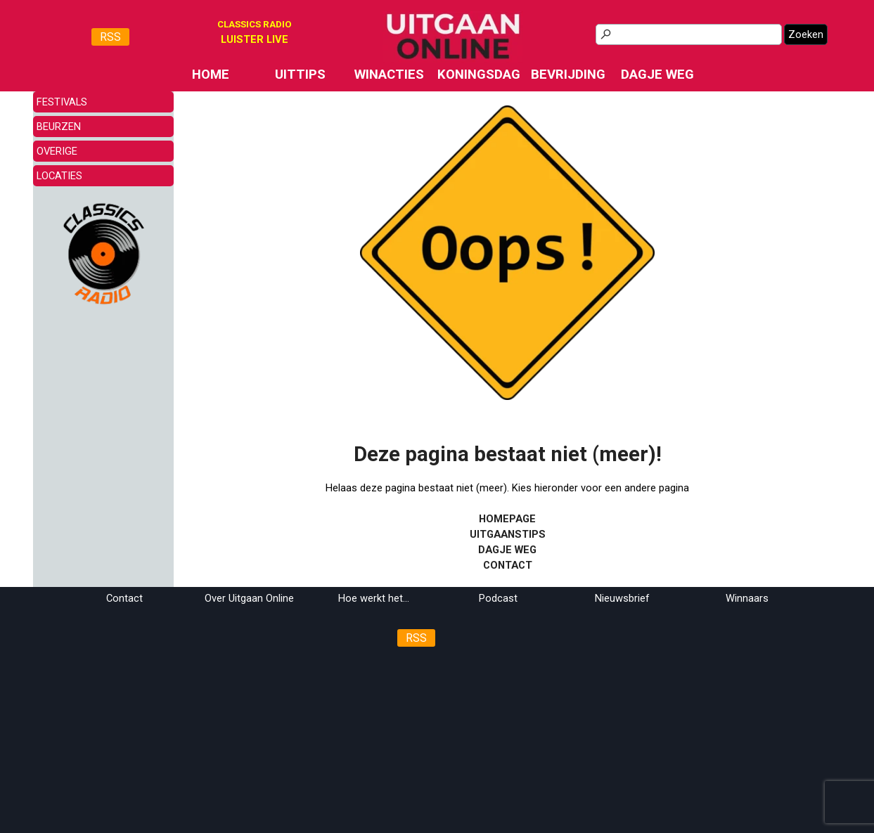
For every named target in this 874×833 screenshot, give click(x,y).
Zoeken (805, 34)
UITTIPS (300, 74)
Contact (124, 598)
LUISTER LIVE (254, 39)
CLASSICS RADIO (254, 24)
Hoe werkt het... (373, 598)
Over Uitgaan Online (249, 598)
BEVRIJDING (568, 74)
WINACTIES (389, 74)
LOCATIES (59, 175)
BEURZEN (59, 126)
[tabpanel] (254, 39)
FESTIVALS (62, 102)
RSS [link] (110, 37)
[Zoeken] (689, 34)
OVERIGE (57, 151)
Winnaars (747, 598)
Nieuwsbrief (622, 598)
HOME (210, 74)
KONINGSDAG (478, 74)
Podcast (498, 598)
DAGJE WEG (657, 74)
